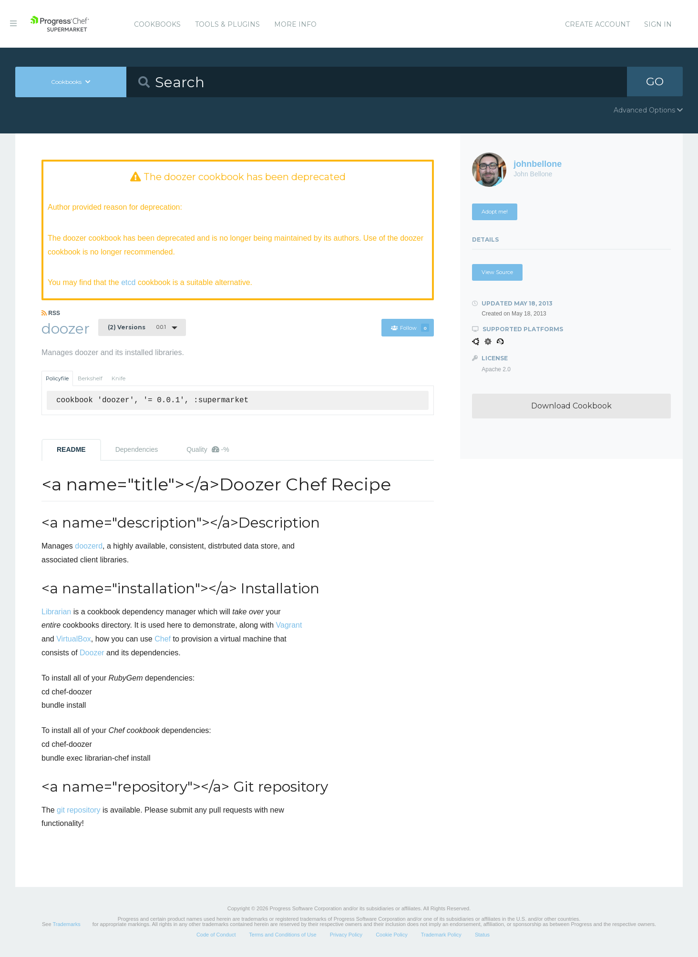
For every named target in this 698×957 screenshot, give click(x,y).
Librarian (56, 612)
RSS (50, 313)
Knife (118, 379)
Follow (409, 328)
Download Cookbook (571, 405)
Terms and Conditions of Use (282, 935)
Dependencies (136, 450)
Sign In (658, 24)
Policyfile (57, 379)
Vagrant (289, 625)
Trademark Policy (441, 935)
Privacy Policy (346, 935)
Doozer (92, 653)
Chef (162, 639)
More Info (295, 24)
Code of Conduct (216, 935)
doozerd (89, 546)
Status (482, 935)
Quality (207, 450)
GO (655, 82)
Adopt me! (495, 211)
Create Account (597, 24)
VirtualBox (73, 639)
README (71, 450)
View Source (497, 272)
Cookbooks (157, 24)
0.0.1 (137, 327)
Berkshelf (90, 379)
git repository (79, 810)
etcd (128, 282)
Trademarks (66, 924)
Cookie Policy (392, 935)
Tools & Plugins (227, 24)
